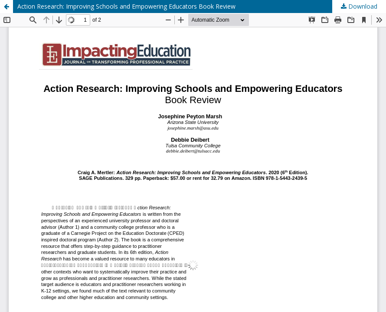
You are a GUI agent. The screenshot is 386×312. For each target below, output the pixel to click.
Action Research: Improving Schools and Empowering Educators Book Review (126, 6)
